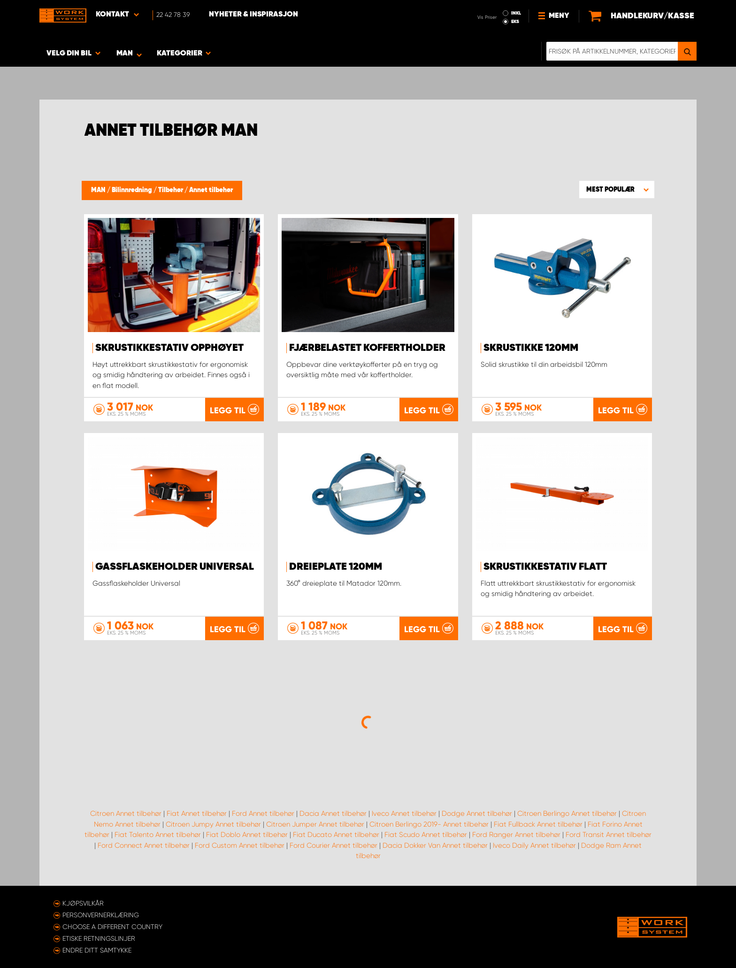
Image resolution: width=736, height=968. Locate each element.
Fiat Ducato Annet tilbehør (336, 834)
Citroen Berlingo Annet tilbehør (567, 813)
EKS (515, 21)
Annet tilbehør (211, 190)
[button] (616, 189)
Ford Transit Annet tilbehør (609, 834)
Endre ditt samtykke (96, 950)
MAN (99, 190)
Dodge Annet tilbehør (477, 813)
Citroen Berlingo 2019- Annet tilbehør (429, 824)
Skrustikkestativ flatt (545, 567)
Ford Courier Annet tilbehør (333, 845)
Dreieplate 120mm (335, 567)
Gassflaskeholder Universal (174, 567)
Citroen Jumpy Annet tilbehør (213, 824)
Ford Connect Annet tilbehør (144, 845)
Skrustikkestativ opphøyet (169, 348)
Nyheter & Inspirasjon (253, 14)
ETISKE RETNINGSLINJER (98, 938)
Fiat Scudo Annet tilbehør (425, 834)
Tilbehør (171, 190)
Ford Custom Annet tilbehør (239, 845)
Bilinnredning (132, 190)
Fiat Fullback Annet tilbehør (538, 824)
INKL (516, 13)
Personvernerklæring (100, 915)
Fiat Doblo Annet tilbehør (247, 834)
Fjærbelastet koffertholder (367, 348)
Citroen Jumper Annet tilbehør (315, 824)
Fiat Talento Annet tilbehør (158, 834)
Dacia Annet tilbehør (333, 813)
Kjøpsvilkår (83, 903)
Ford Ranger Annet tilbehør (516, 834)
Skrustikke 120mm (530, 348)
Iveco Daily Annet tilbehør (534, 845)
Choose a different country (112, 926)
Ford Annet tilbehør (263, 813)
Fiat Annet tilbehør (197, 813)
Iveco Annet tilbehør (404, 813)
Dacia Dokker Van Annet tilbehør (435, 845)
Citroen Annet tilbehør (125, 813)
